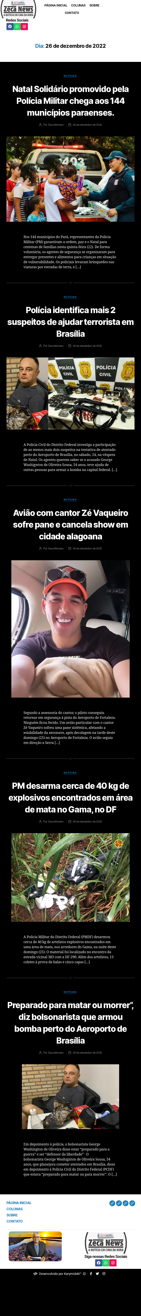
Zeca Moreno (55, 136)
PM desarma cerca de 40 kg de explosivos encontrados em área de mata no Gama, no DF (70, 828)
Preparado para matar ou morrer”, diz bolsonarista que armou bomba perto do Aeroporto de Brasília (70, 1059)
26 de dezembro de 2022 (87, 136)
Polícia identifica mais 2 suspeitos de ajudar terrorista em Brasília (70, 334)
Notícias (70, 76)
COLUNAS (78, 5)
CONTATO (72, 13)
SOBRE (94, 5)
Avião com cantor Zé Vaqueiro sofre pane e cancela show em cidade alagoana (70, 543)
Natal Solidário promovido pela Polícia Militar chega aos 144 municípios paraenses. (70, 106)
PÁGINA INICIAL (55, 5)
